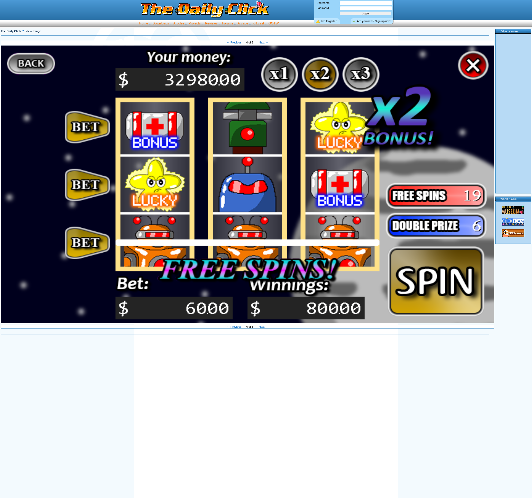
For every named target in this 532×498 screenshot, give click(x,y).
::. (23, 31)
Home (143, 23)
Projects (195, 23)
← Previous (234, 42)
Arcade (242, 23)
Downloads (160, 23)
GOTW (273, 23)
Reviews (211, 23)
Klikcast (258, 23)
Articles (178, 23)
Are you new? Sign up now (374, 21)
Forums (227, 23)
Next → (263, 42)
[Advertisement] (247, 416)
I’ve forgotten (329, 21)
